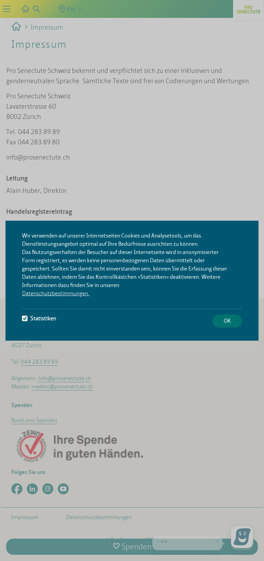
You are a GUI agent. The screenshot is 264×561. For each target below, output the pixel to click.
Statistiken (39, 318)
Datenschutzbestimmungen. (55, 293)
